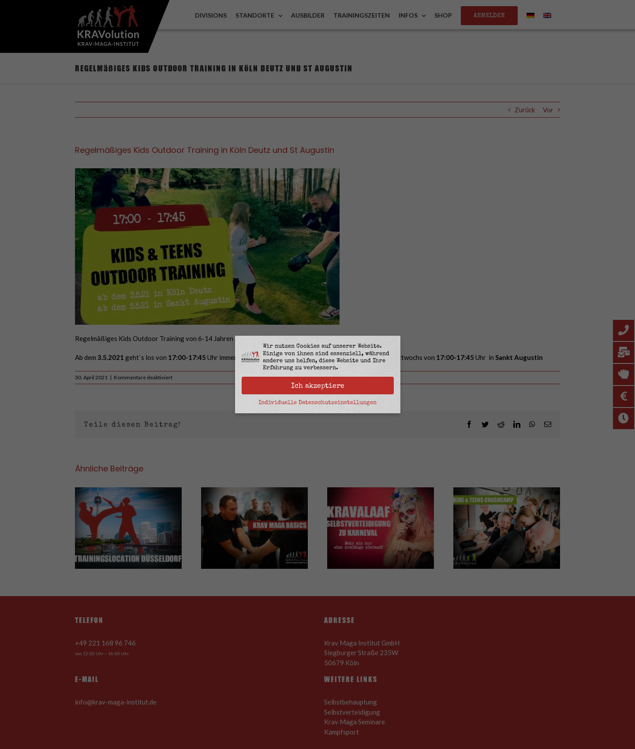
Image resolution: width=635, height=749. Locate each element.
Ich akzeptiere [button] (317, 385)
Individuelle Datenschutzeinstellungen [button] (317, 402)
